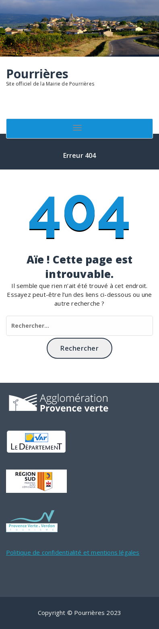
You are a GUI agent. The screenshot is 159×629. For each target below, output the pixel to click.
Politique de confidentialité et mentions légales (73, 552)
